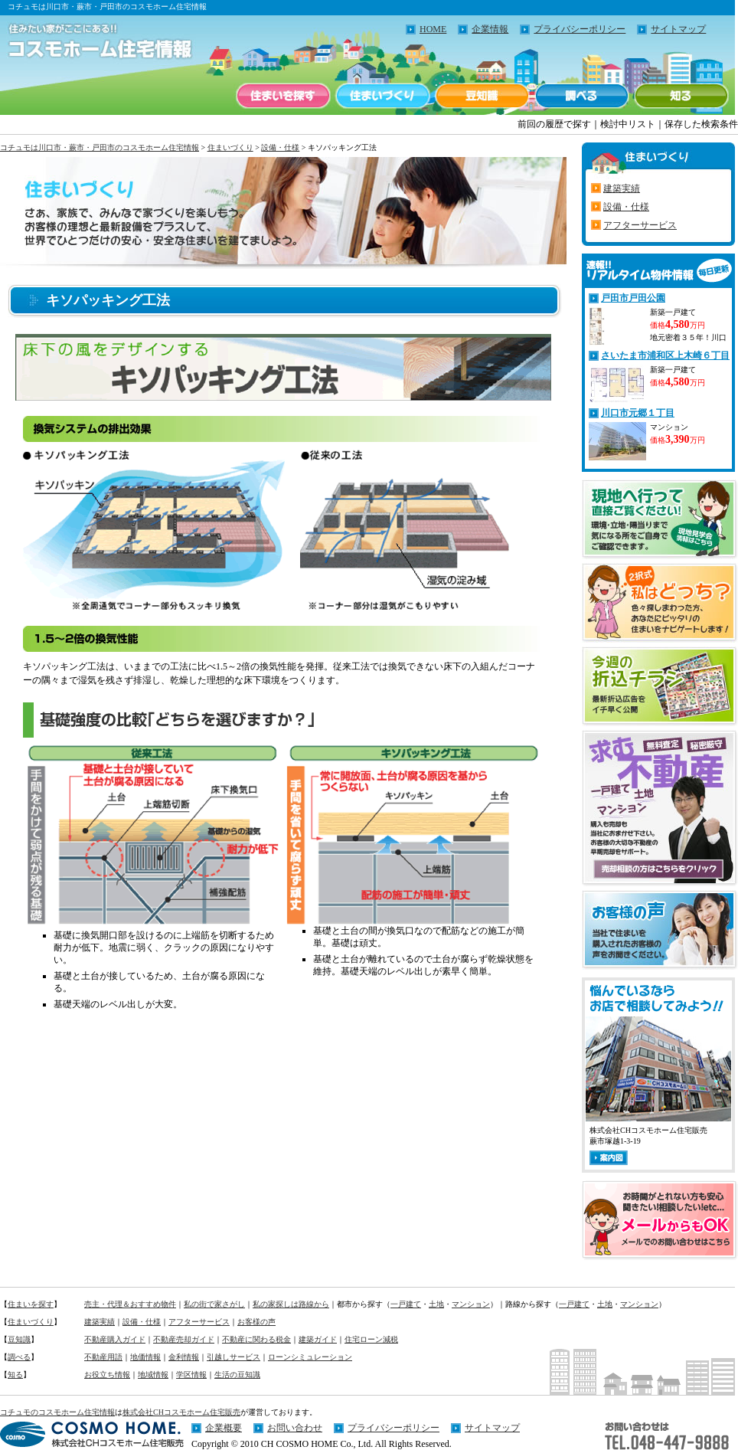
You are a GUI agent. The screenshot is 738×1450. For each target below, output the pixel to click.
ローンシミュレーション (310, 1357)
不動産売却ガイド (183, 1339)
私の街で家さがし (214, 1304)
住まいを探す (283, 95)
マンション (471, 1304)
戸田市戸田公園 (633, 298)
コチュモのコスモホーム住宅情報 (57, 1412)
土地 (436, 1304)
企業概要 (223, 1427)
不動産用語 (103, 1357)
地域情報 (153, 1374)
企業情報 (490, 29)
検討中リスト (627, 124)
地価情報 (145, 1357)
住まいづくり (383, 95)
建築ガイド (318, 1339)
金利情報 (183, 1357)
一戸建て (405, 1304)
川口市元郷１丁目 (637, 413)
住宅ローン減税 (371, 1339)
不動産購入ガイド (114, 1339)
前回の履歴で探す (554, 124)
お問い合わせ (294, 1427)
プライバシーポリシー (579, 29)
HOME (433, 29)
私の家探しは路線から (291, 1304)
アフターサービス (640, 225)
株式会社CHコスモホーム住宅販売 (181, 1412)
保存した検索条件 (701, 124)
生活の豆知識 (237, 1374)
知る (681, 95)
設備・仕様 (280, 147)
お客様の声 (256, 1321)
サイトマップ (678, 29)
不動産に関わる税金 (256, 1339)
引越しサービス (233, 1357)
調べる (582, 95)
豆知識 (482, 95)
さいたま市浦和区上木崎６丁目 (665, 355)
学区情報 (191, 1374)
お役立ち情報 (107, 1374)
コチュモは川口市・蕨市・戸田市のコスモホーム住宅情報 (99, 147)
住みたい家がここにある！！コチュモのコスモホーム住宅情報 (92, 42)
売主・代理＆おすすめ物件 (130, 1304)
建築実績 (621, 188)
